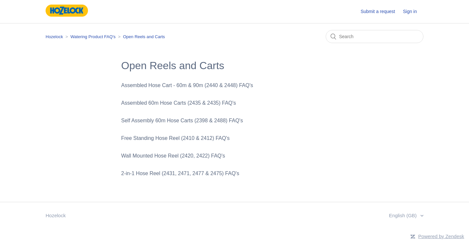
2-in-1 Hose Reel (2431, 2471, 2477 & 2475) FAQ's (180, 173)
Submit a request (378, 11)
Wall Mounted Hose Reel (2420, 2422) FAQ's (173, 156)
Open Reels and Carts (144, 36)
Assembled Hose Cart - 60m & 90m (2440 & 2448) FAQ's (187, 85)
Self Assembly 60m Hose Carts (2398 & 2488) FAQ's (182, 120)
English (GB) (403, 215)
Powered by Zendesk (441, 236)
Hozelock (54, 36)
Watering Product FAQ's (93, 36)
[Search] (374, 36)
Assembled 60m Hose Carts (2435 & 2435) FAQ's (178, 103)
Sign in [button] (410, 11)
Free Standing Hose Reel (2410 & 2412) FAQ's (175, 138)
